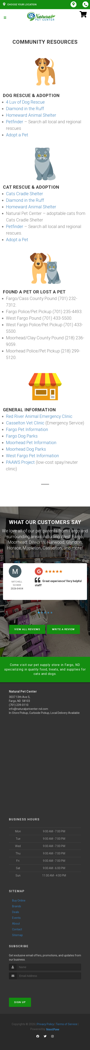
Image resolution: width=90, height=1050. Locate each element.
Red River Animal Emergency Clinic (39, 416)
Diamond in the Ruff (25, 108)
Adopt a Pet (17, 134)
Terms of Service (66, 1024)
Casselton (52, 547)
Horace (14, 547)
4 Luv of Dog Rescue (25, 102)
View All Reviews (27, 629)
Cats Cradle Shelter (24, 193)
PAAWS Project (20, 462)
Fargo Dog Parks (22, 436)
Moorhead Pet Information (31, 442)
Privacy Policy (45, 1024)
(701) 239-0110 (18, 704)
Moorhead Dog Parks (26, 449)
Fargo (74, 530)
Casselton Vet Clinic (25, 422)
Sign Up (20, 1002)
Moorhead (17, 542)
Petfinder (14, 121)
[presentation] (30, 986)
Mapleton (32, 547)
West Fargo (72, 536)
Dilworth (37, 542)
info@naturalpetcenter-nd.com (28, 708)
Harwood (55, 542)
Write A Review (63, 629)
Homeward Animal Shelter (31, 115)
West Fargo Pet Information (32, 455)
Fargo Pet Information (27, 429)
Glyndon (74, 542)
